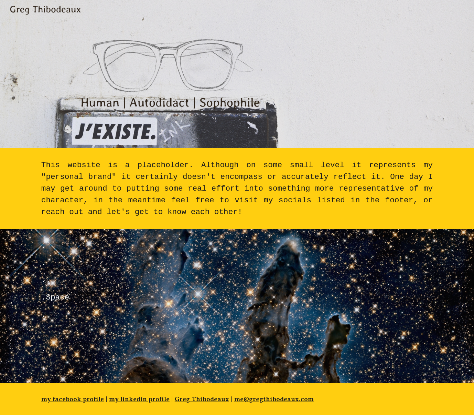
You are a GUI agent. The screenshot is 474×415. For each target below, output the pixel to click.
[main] (237, 188)
